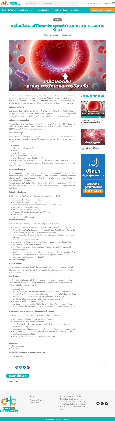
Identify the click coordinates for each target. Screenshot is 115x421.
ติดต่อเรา (66, 10)
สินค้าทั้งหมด (12, 10)
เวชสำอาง (58, 10)
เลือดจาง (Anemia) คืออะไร (90, 148)
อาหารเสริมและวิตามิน (45, 10)
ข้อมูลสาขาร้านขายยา (38, 400)
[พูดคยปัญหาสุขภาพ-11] (93, 196)
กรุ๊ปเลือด (57, 20)
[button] (16, 367)
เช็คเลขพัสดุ (75, 10)
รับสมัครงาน (34, 403)
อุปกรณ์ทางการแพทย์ (26, 10)
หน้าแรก (3, 10)
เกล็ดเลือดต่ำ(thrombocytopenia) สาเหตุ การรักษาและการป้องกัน (92, 122)
